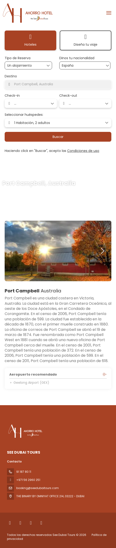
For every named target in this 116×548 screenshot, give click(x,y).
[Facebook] (10, 523)
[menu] (109, 13)
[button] (102, 251)
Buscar (58, 136)
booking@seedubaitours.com (37, 488)
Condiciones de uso (83, 150)
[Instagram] (31, 523)
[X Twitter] (20, 523)
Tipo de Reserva (17, 58)
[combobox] (73, 65)
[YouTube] (41, 523)
